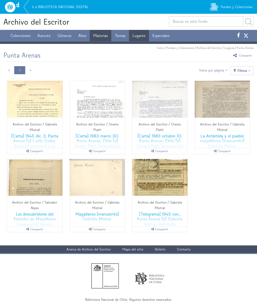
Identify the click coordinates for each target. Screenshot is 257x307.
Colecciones (20, 35)
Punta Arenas (245, 48)
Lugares (138, 35)
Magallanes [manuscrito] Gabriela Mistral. (97, 216)
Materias (100, 35)
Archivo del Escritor (36, 22)
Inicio (160, 48)
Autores (43, 35)
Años (82, 35)
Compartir (243, 55)
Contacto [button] (184, 249)
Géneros (64, 35)
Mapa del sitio (132, 249)
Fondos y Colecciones (180, 48)
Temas (120, 35)
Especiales (161, 35)
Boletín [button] (160, 249)
